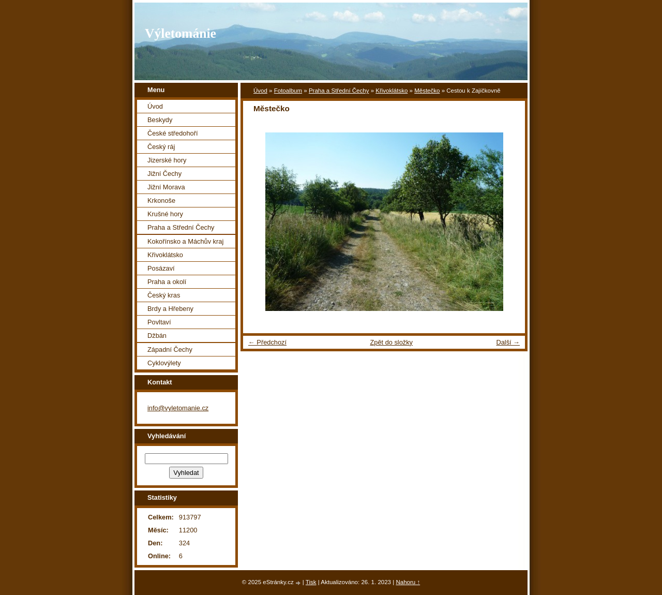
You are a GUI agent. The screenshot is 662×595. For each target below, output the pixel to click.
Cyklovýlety (164, 363)
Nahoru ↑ (408, 582)
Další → (508, 342)
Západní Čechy (169, 349)
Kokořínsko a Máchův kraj (185, 241)
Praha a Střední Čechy (339, 90)
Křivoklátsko (391, 90)
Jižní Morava (166, 187)
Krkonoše (161, 200)
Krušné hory (165, 214)
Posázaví (161, 268)
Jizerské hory (166, 160)
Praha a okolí (166, 282)
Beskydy (159, 120)
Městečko (427, 90)
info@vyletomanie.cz (177, 408)
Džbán (157, 335)
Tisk (311, 582)
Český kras (163, 295)
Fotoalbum (288, 90)
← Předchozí (267, 342)
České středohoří (172, 133)
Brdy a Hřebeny (170, 309)
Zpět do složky (391, 342)
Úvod (260, 90)
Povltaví (159, 322)
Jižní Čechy (164, 173)
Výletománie (180, 33)
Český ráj (161, 147)
